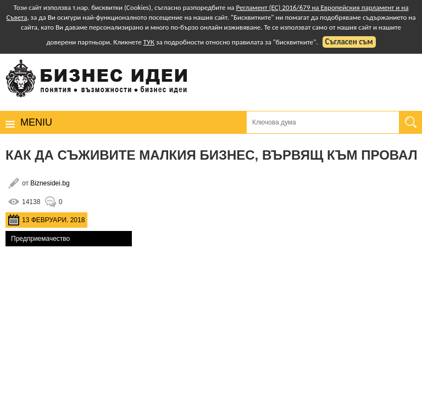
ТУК (148, 42)
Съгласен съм (349, 42)
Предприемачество (40, 238)
